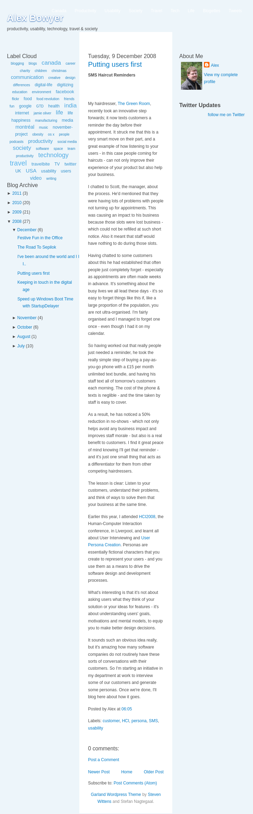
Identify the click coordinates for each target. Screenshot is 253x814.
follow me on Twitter (226, 114)
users (66, 171)
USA (31, 171)
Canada (59, 10)
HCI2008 (147, 516)
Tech (175, 10)
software (42, 149)
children (41, 71)
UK (18, 171)
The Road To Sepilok (36, 247)
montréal (24, 127)
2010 (17, 202)
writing (51, 178)
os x (51, 134)
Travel (156, 10)
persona (139, 720)
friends (69, 99)
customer (111, 720)
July (21, 346)
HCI (125, 720)
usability (48, 171)
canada (51, 62)
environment (41, 92)
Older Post (154, 771)
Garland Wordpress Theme (116, 794)
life (59, 112)
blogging (17, 63)
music (43, 127)
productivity (40, 141)
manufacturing (46, 120)
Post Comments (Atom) (135, 783)
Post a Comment (103, 759)
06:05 (126, 709)
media (67, 120)
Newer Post (99, 771)
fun (11, 106)
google (25, 106)
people (64, 134)
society (22, 148)
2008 (17, 221)
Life (191, 10)
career (71, 63)
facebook (65, 91)
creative (54, 78)
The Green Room (134, 103)
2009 (17, 212)
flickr (15, 99)
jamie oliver (43, 113)
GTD (40, 106)
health (54, 106)
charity (25, 71)
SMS (153, 720)
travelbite (40, 164)
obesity (38, 134)
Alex (215, 65)
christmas (59, 71)
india (70, 105)
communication (27, 77)
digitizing (65, 84)
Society (135, 10)
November (27, 317)
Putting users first (33, 273)
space (58, 149)
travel (18, 163)
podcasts (16, 142)
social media (67, 142)
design (70, 78)
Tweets (235, 10)
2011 (17, 193)
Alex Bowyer (35, 18)
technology (53, 155)
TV (57, 164)
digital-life (44, 84)
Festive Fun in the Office (40, 237)
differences (21, 85)
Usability (112, 10)
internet (22, 113)
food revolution (48, 99)
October (24, 327)
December (27, 229)
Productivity (85, 10)
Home (126, 771)
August (23, 336)
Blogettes (211, 10)
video (35, 178)
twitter (70, 164)
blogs (33, 63)
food (28, 98)
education (19, 92)
